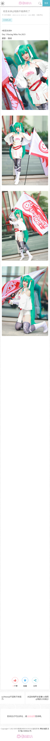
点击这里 (31, 716)
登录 (46, 3)
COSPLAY (7, 20)
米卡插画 (7, 15)
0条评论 (40, 15)
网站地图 (43, 729)
